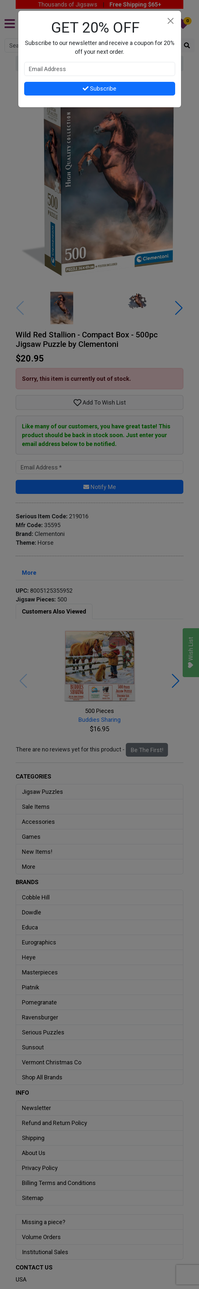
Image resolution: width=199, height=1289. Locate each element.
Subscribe (99, 88)
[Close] (170, 21)
